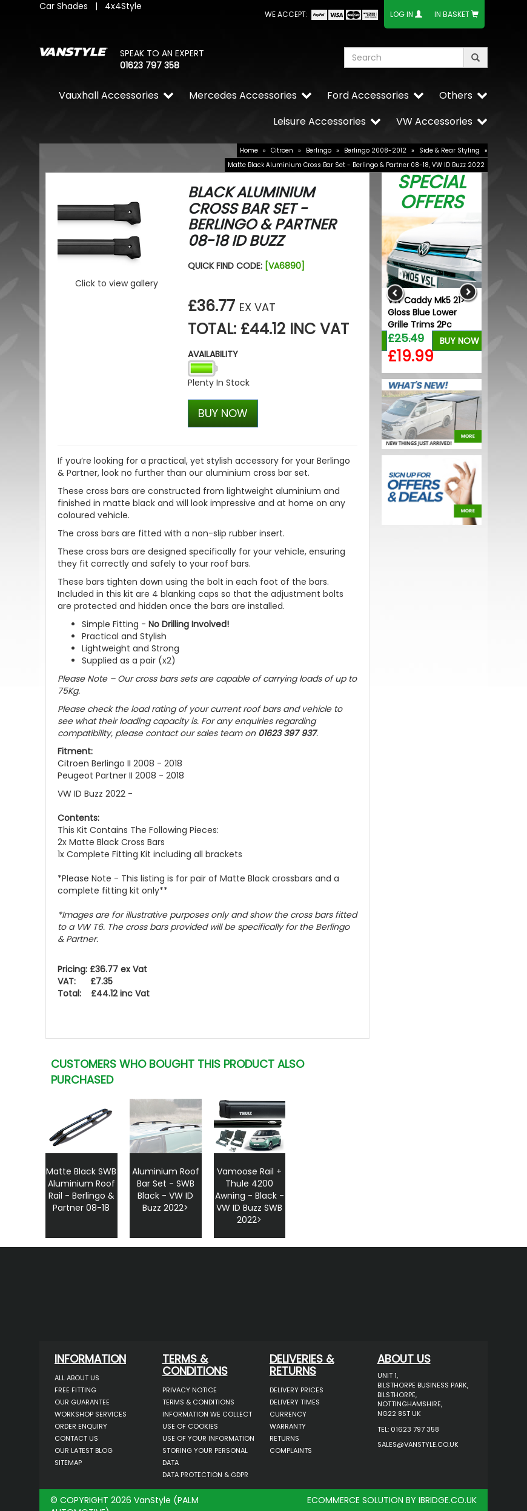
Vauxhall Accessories (109, 95)
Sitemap (68, 1462)
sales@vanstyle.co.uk (418, 1444)
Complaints (291, 1450)
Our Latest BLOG (84, 1450)
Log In (401, 14)
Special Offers (431, 192)
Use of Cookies (190, 1426)
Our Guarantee (82, 1402)
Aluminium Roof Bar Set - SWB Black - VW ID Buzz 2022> (165, 1189)
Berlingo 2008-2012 (375, 150)
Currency (288, 1414)
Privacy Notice (189, 1390)
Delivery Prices (296, 1390)
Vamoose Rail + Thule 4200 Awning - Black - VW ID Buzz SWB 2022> (249, 1195)
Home (249, 150)
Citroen (282, 150)
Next (468, 292)
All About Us (77, 1378)
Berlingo (318, 150)
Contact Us (76, 1438)
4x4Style (123, 6)
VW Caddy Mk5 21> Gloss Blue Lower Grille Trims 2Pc (426, 312)
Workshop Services (91, 1414)
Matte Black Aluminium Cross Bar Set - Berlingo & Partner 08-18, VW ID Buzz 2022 (356, 165)
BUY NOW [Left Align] (223, 413)
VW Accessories (434, 121)
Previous (395, 292)
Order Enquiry (81, 1426)
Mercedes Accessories (243, 95)
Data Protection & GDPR (205, 1475)
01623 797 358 (149, 65)
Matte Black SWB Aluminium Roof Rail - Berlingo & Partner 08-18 (81, 1189)
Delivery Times (295, 1402)
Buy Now (459, 341)
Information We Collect (207, 1414)
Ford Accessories (368, 95)
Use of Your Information (208, 1438)
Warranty (288, 1426)
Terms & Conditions (198, 1402)
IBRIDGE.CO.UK (448, 1500)
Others (455, 95)
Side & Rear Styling (449, 150)
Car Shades (63, 6)
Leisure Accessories (319, 121)
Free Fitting (75, 1390)
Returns (284, 1438)
